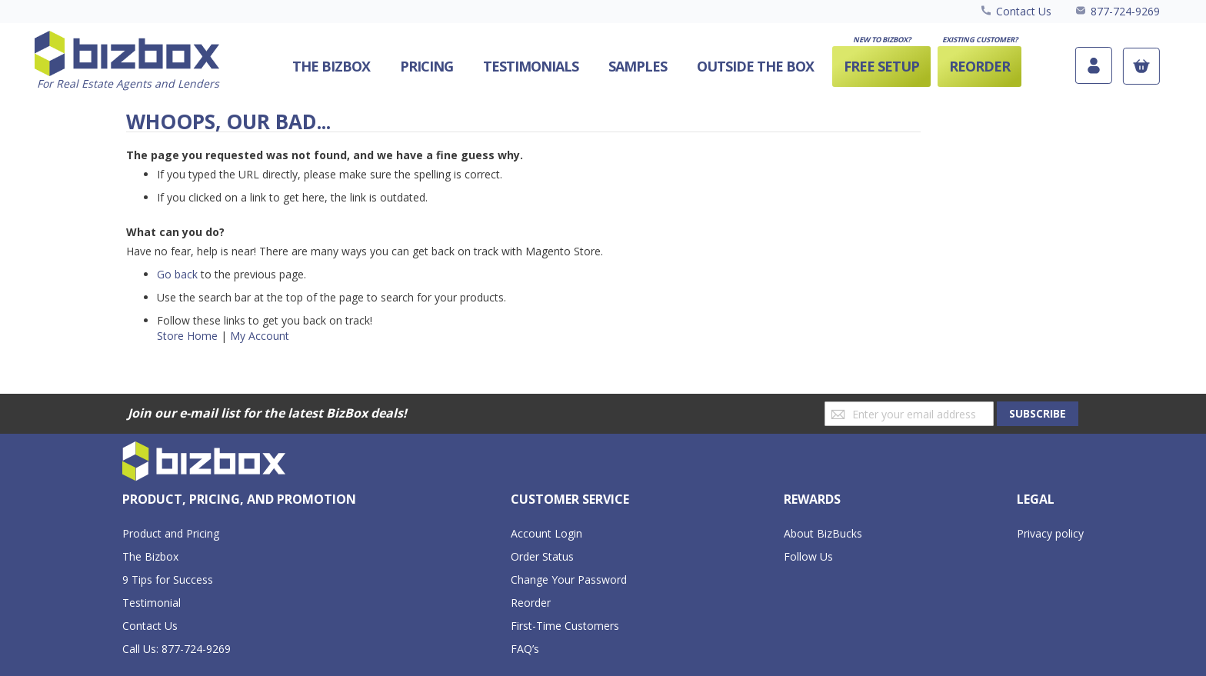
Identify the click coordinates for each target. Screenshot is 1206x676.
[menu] (645, 66)
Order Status (542, 556)
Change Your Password (569, 579)
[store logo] (127, 61)
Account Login (546, 533)
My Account (259, 335)
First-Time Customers (565, 625)
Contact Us (1023, 11)
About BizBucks (823, 533)
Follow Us (808, 556)
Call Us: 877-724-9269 (176, 648)
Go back (177, 274)
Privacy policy (1050, 533)
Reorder (531, 602)
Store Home (187, 335)
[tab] (239, 500)
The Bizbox (150, 556)
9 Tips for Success (167, 579)
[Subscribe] (1037, 413)
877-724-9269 (1125, 11)
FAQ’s (525, 648)
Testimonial (151, 602)
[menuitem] (755, 66)
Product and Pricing (170, 533)
